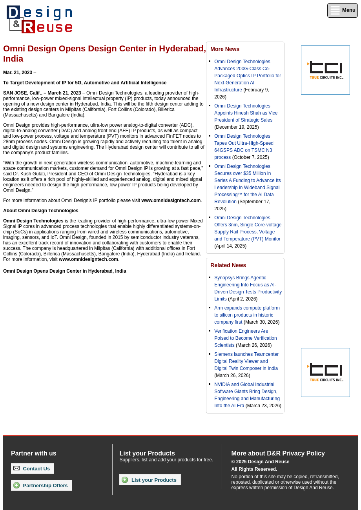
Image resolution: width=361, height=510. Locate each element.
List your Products (149, 480)
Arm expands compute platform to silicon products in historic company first (247, 315)
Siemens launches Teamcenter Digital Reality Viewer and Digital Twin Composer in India (246, 361)
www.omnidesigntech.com (171, 200)
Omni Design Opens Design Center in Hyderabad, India (64, 271)
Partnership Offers (40, 485)
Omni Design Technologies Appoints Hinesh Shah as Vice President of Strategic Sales (245, 113)
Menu (343, 10)
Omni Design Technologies (33, 221)
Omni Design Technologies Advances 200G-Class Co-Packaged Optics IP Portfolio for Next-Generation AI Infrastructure (247, 76)
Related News (228, 265)
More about (278, 453)
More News (224, 49)
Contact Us (31, 469)
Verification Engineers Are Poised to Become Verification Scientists (245, 338)
